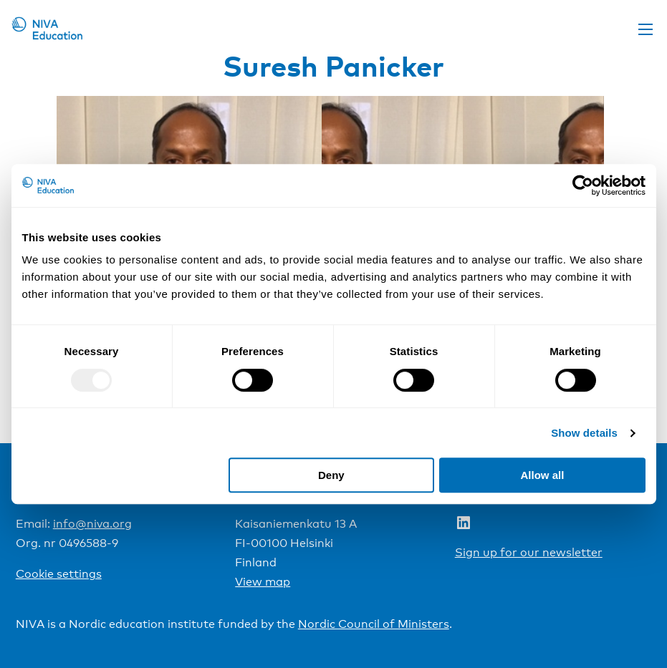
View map (262, 582)
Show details (584, 433)
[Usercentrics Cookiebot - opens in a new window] (583, 185)
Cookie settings (59, 574)
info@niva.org (92, 524)
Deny (331, 475)
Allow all (543, 475)
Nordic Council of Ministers (373, 624)
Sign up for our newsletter (529, 552)
